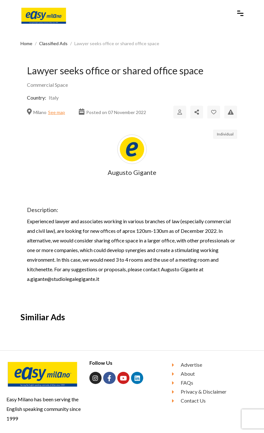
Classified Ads (53, 43)
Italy (54, 97)
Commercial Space (47, 85)
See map (56, 112)
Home (26, 43)
